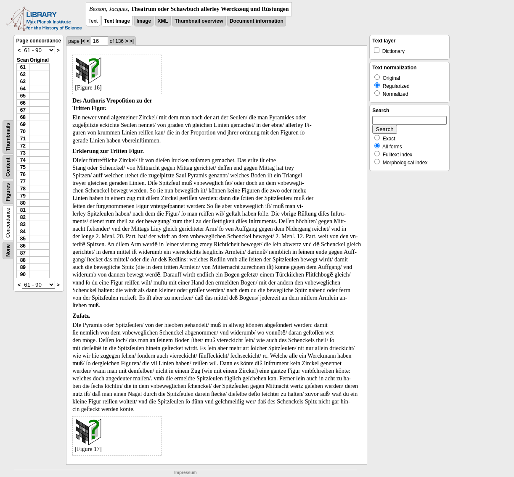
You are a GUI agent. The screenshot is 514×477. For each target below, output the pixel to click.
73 (23, 153)
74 (23, 160)
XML (163, 21)
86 (23, 246)
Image (144, 21)
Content (8, 167)
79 (23, 196)
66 (23, 103)
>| (132, 41)
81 (23, 210)
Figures (8, 192)
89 (23, 267)
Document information (256, 21)
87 (23, 253)
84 (23, 232)
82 (23, 217)
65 (23, 96)
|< (83, 41)
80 (23, 203)
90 (23, 274)
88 (23, 260)
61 (23, 67)
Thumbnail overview (199, 21)
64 (23, 89)
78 (23, 189)
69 (23, 124)
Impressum (185, 472)
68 (23, 117)
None (8, 250)
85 (23, 239)
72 (23, 146)
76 (23, 174)
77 (23, 181)
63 (23, 81)
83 (23, 224)
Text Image (117, 21)
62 (23, 74)
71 (23, 139)
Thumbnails (8, 137)
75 (23, 167)
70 (23, 131)
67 (23, 110)
